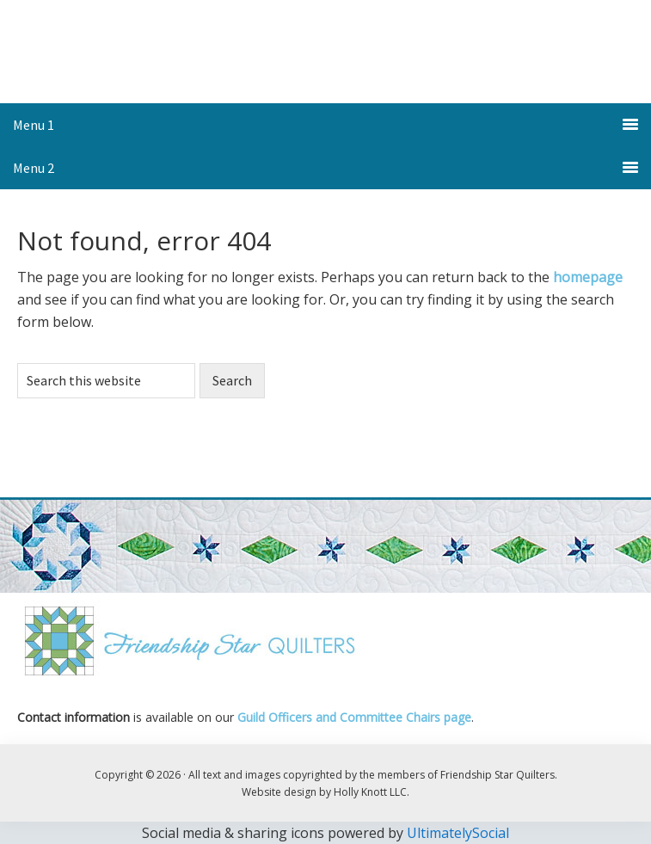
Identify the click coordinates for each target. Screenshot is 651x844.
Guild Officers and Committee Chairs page (354, 717)
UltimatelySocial (458, 832)
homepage (588, 277)
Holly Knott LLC (370, 792)
